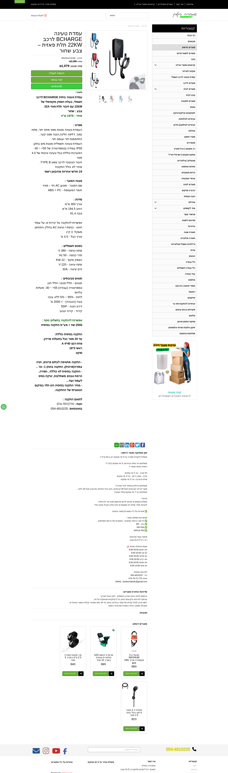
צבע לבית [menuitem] (190, 95)
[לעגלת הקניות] (39, 15)
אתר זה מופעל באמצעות (114, 768)
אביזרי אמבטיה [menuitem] (188, 178)
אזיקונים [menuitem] (191, 298)
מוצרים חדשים (133, 26)
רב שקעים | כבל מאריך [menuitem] (184, 149)
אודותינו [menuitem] (189, 4)
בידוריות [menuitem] (191, 226)
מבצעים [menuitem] (191, 41)
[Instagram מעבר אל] (46, 697)
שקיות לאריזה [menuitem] (188, 71)
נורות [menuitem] (192, 250)
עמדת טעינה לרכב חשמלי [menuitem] (183, 77)
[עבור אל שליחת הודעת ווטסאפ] (4, 407)
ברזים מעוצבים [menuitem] (188, 172)
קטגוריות (188, 28)
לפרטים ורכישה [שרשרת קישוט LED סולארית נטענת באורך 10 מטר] (101, 673)
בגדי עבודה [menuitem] (190, 274)
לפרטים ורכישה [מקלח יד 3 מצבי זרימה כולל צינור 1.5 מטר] (41, 673)
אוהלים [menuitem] (191, 202)
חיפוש (112, 15)
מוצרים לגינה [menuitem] (189, 184)
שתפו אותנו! (150, 730)
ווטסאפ (56, 86)
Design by (62, 717)
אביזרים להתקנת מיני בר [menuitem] (184, 304)
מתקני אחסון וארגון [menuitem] (186, 322)
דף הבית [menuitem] (191, 35)
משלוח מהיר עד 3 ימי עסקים (43, 4)
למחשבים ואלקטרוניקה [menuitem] (184, 113)
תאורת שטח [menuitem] (189, 232)
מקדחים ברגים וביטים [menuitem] (185, 310)
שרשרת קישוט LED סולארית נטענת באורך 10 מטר (104, 657)
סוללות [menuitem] (191, 131)
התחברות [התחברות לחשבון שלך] (19, 2)
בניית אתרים (101, 768)
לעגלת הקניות (37, 15)
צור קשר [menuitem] (179, 4)
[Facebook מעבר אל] (65, 697)
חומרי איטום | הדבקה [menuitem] (185, 286)
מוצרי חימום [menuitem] (189, 137)
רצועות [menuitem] (192, 292)
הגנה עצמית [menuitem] (189, 196)
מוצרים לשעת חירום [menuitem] (186, 53)
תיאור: (78, 92)
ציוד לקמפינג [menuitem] (189, 208)
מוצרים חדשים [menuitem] (188, 47)
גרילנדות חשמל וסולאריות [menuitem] (183, 244)
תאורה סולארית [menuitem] (188, 238)
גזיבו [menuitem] (193, 59)
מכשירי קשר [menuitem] (189, 214)
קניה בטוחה (174, 392)
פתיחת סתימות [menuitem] (188, 166)
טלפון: (152, 718)
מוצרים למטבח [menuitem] (188, 101)
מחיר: (75, 61)
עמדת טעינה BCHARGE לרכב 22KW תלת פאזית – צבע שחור (60, 42)
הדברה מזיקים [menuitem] (188, 190)
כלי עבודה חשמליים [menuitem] (186, 268)
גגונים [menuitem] (192, 107)
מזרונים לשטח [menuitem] (188, 220)
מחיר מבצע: (76, 66)
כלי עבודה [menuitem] (190, 262)
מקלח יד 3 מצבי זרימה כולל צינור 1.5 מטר (44, 657)
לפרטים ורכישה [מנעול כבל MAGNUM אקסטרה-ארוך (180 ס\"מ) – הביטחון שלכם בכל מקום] (131, 673)
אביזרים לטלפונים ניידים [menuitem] (184, 125)
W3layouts (67, 717)
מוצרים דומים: (139, 624)
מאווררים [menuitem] (191, 143)
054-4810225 (178, 694)
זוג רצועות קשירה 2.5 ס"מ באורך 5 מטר (74, 657)
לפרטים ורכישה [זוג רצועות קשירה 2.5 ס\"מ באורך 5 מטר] (71, 673)
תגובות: (143, 612)
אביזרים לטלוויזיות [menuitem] (187, 119)
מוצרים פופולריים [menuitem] (165, 4)
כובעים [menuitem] (192, 256)
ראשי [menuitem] (195, 710)
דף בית (144, 26)
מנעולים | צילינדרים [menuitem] (186, 160)
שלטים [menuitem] (192, 316)
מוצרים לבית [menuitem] (189, 89)
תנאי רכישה (151, 722)
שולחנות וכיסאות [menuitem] (187, 333)
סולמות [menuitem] (191, 280)
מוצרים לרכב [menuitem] (189, 83)
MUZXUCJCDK (68, 58)
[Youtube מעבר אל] (56, 697)
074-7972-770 (144, 719)
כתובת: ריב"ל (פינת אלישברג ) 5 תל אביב (137, 714)
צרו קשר (151, 706)
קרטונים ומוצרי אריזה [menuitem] (144, 4)
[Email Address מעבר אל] (36, 697)
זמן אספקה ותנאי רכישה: (134, 452)
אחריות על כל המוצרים (62, 706)
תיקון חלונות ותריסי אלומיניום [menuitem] (181, 328)
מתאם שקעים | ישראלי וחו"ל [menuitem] (182, 155)
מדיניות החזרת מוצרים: (135, 591)
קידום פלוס (109, 768)
